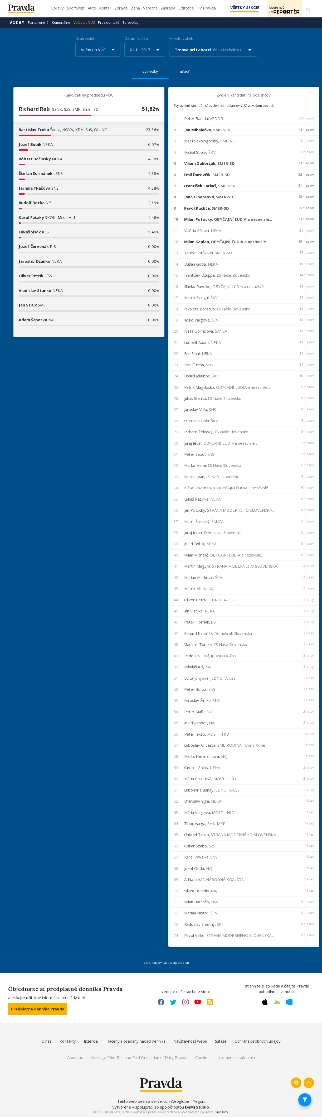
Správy (57, 8)
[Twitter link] (173, 1001)
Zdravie (121, 8)
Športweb (76, 8)
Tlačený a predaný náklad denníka (135, 1040)
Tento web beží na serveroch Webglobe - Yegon (160, 1101)
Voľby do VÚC (84, 22)
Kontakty (68, 1040)
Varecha (150, 8)
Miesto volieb (181, 38)
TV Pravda (206, 8)
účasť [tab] (184, 71)
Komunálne (61, 22)
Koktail (105, 8)
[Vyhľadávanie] (307, 8)
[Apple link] (265, 1001)
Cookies (202, 1057)
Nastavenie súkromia (236, 1057)
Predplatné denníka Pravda (37, 1008)
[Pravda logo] (25, 10)
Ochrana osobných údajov (258, 1040)
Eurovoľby (130, 22)
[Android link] (277, 1002)
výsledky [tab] (150, 71)
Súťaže (221, 1040)
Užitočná (186, 8)
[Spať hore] (309, 1082)
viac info (222, 1112)
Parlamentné (38, 22)
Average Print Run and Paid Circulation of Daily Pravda (139, 1057)
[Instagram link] (185, 1001)
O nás (46, 1040)
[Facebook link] (161, 1001)
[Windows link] (289, 1001)
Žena (135, 8)
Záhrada (167, 8)
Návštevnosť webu (190, 1040)
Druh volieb (85, 38)
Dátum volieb (136, 38)
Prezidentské (108, 22)
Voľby (17, 22)
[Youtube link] (197, 1001)
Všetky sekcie (237, 7)
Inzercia (91, 1040)
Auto (92, 8)
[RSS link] (210, 1001)
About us (75, 1057)
